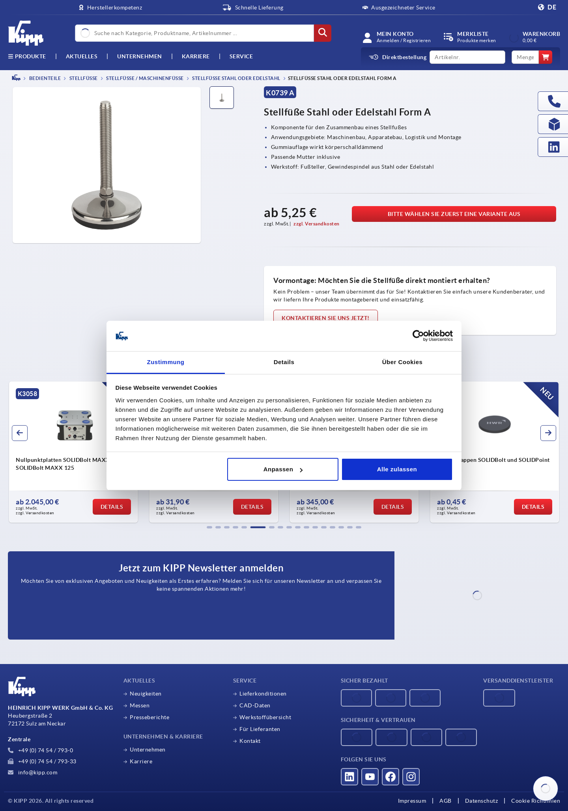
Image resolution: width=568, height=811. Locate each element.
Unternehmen (139, 56)
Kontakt (250, 741)
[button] (209, 527)
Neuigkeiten (146, 693)
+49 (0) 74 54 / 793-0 (40, 750)
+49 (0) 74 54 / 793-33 (42, 761)
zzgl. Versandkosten (316, 223)
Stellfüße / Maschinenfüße (144, 78)
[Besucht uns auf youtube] (370, 776)
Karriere (196, 56)
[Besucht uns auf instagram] (411, 776)
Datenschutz (481, 801)
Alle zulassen (397, 469)
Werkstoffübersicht (265, 717)
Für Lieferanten (259, 729)
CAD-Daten (255, 705)
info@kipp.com (32, 772)
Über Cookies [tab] (402, 362)
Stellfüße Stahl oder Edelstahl (235, 78)
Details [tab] (284, 362)
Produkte (27, 56)
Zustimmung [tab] (166, 362)
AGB (445, 801)
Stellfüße (83, 78)
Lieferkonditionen (263, 693)
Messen (139, 705)
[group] (73, 452)
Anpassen (283, 469)
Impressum (412, 801)
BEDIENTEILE (44, 78)
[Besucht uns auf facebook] (390, 776)
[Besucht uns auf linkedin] (349, 776)
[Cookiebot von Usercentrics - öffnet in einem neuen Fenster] (418, 336)
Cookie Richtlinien (535, 801)
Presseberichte (149, 717)
